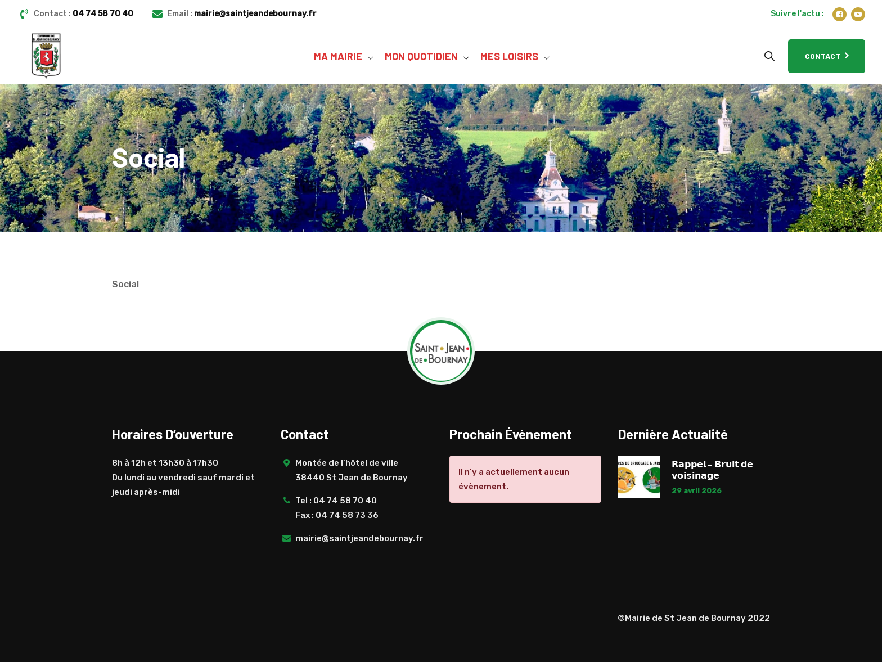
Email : (242, 14)
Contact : (83, 14)
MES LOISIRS (509, 56)
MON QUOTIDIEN (421, 56)
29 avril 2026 (697, 491)
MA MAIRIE (338, 56)
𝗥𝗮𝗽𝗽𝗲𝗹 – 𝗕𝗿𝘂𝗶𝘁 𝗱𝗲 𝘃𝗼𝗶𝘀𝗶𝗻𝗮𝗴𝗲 (712, 469)
